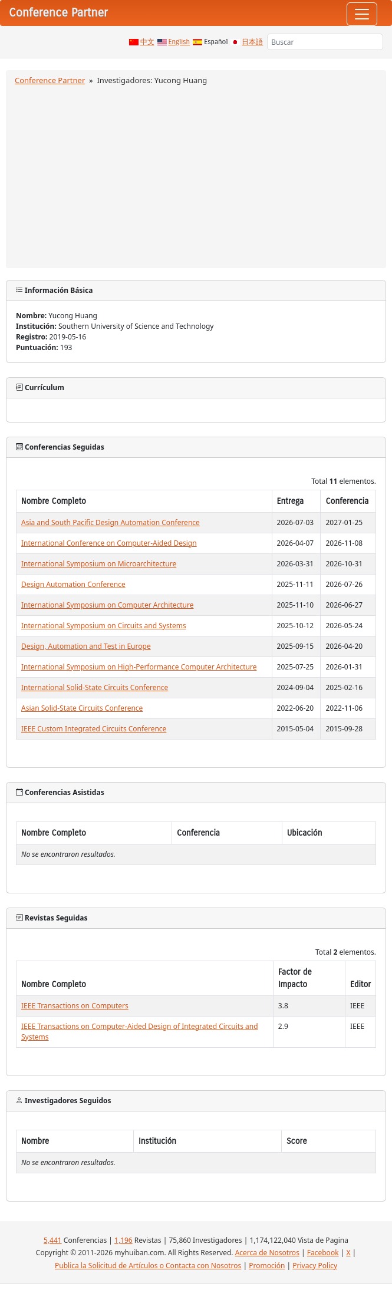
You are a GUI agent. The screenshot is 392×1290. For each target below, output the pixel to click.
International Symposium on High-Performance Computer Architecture (138, 667)
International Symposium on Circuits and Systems (103, 626)
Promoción (267, 1266)
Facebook (323, 1253)
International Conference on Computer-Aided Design (109, 543)
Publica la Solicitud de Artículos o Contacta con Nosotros (148, 1266)
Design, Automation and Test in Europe (86, 646)
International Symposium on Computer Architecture (107, 605)
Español (216, 42)
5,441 (53, 1240)
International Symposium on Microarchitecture (98, 564)
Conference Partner (50, 80)
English (179, 42)
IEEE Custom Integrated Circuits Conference (93, 729)
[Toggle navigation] (362, 14)
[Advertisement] (196, 175)
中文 (147, 42)
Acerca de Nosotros (267, 1253)
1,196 (123, 1240)
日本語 (252, 42)
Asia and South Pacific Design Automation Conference (110, 522)
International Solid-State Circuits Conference (94, 687)
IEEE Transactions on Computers (75, 1006)
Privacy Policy (314, 1266)
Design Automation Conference (73, 584)
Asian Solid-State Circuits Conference (82, 708)
